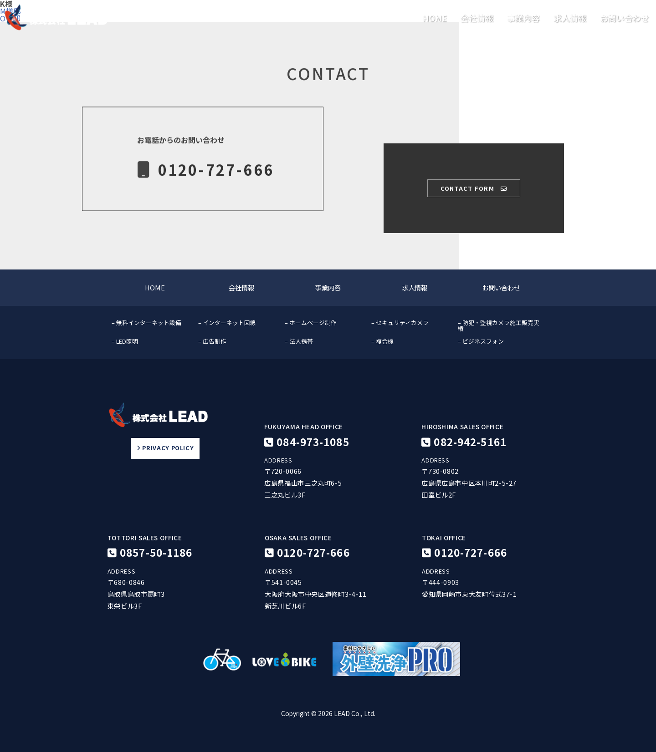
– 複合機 (382, 341)
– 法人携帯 (299, 341)
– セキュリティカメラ (400, 322)
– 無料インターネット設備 (146, 322)
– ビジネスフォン (481, 341)
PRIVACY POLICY (165, 448)
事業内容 (523, 18)
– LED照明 (125, 341)
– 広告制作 (212, 341)
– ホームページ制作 (311, 322)
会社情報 (477, 18)
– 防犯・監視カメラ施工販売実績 (498, 325)
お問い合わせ (624, 18)
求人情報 (570, 18)
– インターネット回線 (227, 322)
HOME (435, 18)
